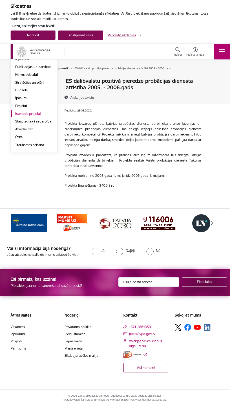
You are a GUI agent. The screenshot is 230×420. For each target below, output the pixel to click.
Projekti (21, 159)
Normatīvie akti (26, 128)
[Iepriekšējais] (18, 237)
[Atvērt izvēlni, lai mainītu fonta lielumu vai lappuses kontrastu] (195, 52)
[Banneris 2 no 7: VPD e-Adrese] (72, 236)
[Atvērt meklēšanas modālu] (177, 52)
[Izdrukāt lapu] (213, 79)
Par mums (18, 362)
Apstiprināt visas (81, 35)
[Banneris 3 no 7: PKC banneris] (115, 236)
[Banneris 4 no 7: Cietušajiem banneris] (158, 236)
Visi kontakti (146, 381)
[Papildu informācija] (145, 368)
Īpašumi (21, 151)
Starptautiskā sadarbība (33, 175)
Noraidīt (33, 35)
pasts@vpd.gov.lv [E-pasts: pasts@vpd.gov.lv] (142, 347)
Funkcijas (22, 97)
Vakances (22, 105)
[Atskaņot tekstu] (82, 97)
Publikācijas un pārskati (33, 120)
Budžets (21, 143)
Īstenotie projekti (28, 167)
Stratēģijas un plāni (29, 136)
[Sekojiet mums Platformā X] (178, 340)
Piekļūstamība (74, 347)
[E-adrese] (132, 368)
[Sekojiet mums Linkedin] (207, 341)
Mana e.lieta (73, 362)
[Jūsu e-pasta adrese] (148, 295)
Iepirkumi (22, 112)
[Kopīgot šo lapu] (213, 90)
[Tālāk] (212, 237)
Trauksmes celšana (29, 198)
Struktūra (22, 89)
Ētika (19, 190)
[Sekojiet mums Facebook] (187, 340)
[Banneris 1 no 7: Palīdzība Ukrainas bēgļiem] (29, 236)
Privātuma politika (77, 340)
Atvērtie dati (24, 182)
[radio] (98, 264)
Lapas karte (73, 354)
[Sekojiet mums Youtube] (197, 340)
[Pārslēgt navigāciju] (222, 51)
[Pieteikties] (204, 295)
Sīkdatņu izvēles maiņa (81, 369)
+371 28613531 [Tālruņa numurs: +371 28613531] (141, 340)
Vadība (20, 81)
